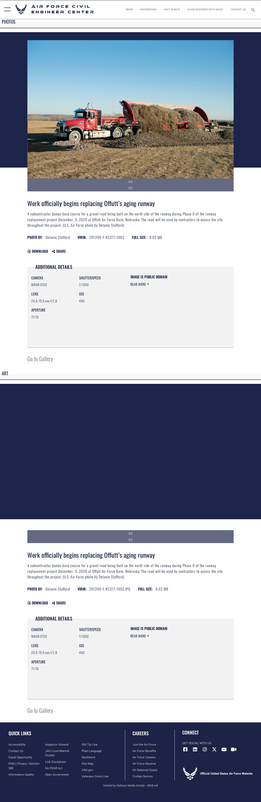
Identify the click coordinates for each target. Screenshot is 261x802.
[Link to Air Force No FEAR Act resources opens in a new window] (53, 768)
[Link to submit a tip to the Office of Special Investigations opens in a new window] (90, 744)
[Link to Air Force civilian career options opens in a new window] (142, 776)
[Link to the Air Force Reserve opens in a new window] (144, 763)
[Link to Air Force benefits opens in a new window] (144, 751)
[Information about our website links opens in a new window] (55, 762)
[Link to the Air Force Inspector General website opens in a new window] (57, 744)
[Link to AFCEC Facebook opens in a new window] (185, 749)
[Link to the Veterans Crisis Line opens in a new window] (95, 776)
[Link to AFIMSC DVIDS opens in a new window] (234, 749)
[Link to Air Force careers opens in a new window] (144, 757)
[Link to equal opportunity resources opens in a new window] (20, 757)
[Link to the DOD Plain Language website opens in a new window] (92, 751)
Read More (138, 284)
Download (37, 251)
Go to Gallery (40, 358)
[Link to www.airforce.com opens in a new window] (144, 744)
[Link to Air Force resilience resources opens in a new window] (88, 757)
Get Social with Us (196, 743)
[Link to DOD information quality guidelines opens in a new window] (21, 774)
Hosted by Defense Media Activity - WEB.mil (130, 785)
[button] (6, 9)
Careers (140, 733)
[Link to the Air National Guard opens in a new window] (144, 770)
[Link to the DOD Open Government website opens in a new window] (57, 774)
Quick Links (20, 733)
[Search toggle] (253, 9)
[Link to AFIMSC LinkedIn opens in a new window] (195, 749)
